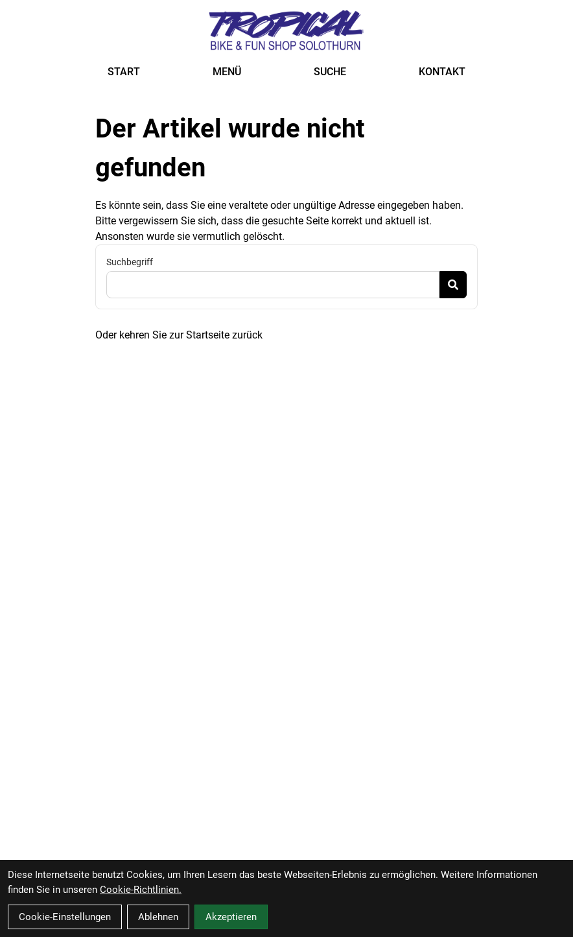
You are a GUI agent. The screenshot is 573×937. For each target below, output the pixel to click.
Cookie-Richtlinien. (140, 889)
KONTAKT (442, 71)
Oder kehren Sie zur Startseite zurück (179, 335)
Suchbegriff (129, 262)
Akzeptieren (231, 917)
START (124, 71)
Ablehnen (158, 917)
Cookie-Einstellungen (65, 917)
